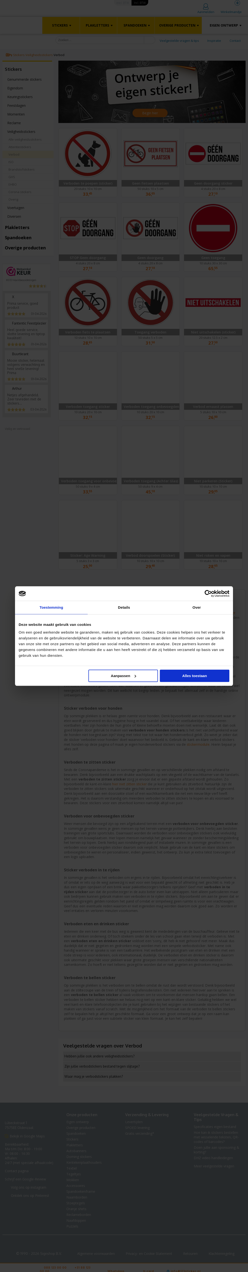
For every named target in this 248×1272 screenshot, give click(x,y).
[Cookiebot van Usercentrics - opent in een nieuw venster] (208, 593)
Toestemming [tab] (51, 607)
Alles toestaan (194, 676)
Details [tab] (124, 607)
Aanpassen (123, 676)
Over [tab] (197, 607)
